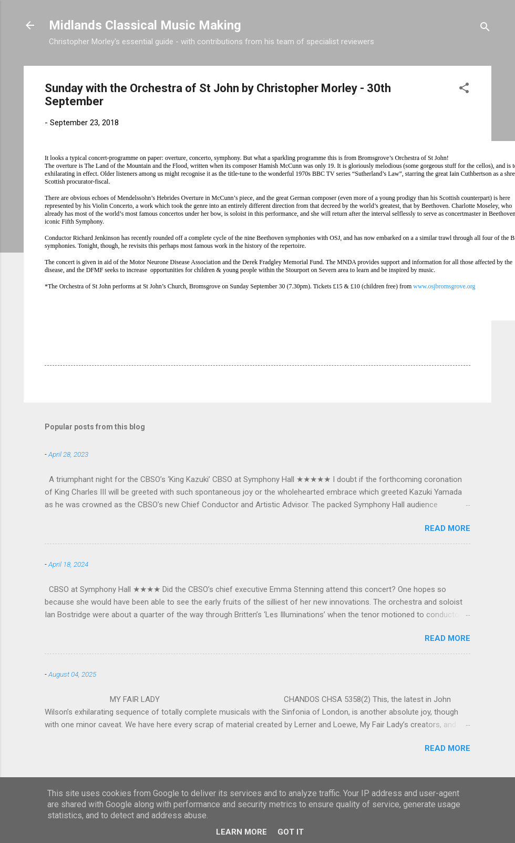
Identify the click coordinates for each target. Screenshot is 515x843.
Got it (290, 832)
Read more (447, 528)
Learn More (241, 832)
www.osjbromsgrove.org (444, 286)
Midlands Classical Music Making (145, 25)
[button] (464, 90)
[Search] (485, 29)
